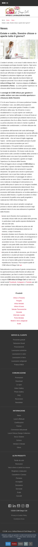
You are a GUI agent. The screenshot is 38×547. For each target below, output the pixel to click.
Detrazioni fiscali (19, 343)
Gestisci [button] (20, 544)
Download (18, 381)
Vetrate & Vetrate (19, 444)
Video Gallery (19, 388)
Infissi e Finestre (19, 298)
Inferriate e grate (19, 315)
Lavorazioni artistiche (19, 350)
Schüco (19, 440)
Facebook (12, 282)
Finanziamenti (19, 347)
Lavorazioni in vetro (19, 354)
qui (21, 265)
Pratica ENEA (19, 364)
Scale (19, 323)
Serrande (19, 489)
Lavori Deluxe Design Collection (19, 433)
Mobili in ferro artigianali (19, 321)
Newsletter (19, 402)
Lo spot (19, 385)
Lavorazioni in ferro (19, 357)
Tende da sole (19, 460)
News (19, 415)
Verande (19, 312)
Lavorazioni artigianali (19, 361)
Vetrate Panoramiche (19, 309)
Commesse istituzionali (19, 430)
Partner (19, 426)
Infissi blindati (19, 303)
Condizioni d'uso (19, 519)
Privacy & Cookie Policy (19, 515)
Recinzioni (19, 464)
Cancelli (19, 496)
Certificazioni (19, 422)
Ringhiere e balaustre (19, 471)
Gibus (19, 447)
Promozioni (19, 377)
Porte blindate (19, 318)
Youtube (29, 282)
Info (26, 544)
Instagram (20, 282)
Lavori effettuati (19, 419)
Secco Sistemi (19, 437)
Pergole (19, 301)
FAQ (19, 395)
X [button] (30, 544)
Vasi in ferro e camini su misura (19, 467)
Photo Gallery (19, 392)
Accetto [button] (8, 544)
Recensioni (19, 399)
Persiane (19, 478)
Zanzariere (19, 485)
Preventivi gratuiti (19, 340)
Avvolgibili (19, 482)
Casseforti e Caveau (19, 474)
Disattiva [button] (14, 544)
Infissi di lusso (19, 306)
